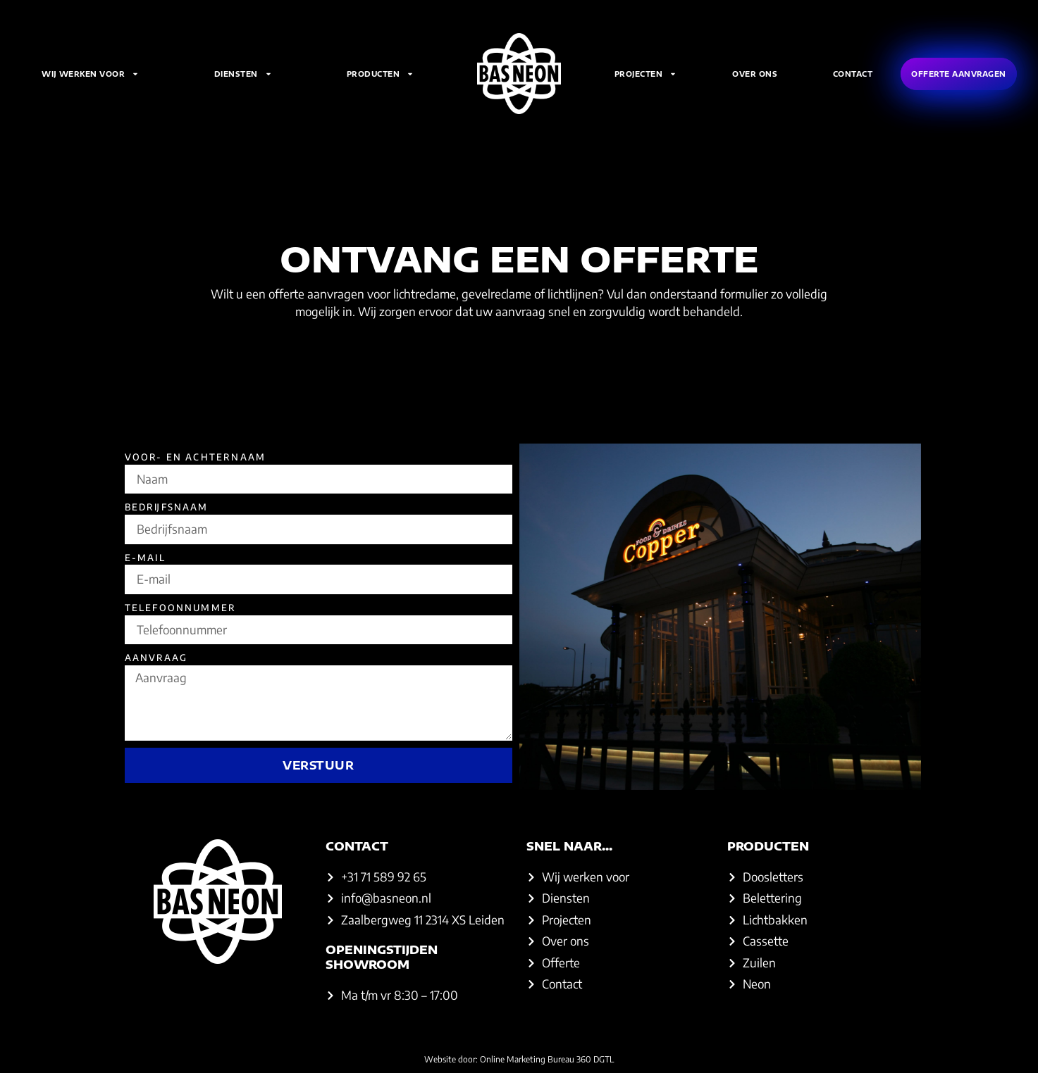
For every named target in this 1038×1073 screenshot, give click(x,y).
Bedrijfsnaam (167, 507)
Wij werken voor (90, 73)
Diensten (243, 73)
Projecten (645, 73)
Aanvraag (156, 657)
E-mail (145, 557)
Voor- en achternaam (195, 457)
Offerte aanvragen (958, 74)
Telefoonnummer (181, 607)
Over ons (754, 74)
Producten (380, 73)
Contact (853, 74)
